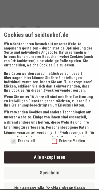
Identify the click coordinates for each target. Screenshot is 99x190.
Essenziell (23, 138)
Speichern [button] (49, 169)
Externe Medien (68, 138)
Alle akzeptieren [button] (49, 154)
